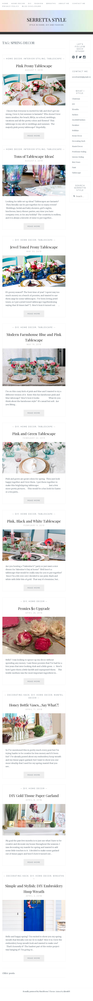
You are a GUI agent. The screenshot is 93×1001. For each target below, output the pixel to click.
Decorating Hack (18, 701)
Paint (74, 168)
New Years (76, 162)
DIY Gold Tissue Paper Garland (34, 801)
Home (5, 3)
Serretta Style (46, 19)
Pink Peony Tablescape (34, 65)
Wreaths (51, 3)
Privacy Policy (10, 6)
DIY (29, 3)
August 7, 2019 (34, 70)
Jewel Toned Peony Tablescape (34, 247)
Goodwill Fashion (78, 120)
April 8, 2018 (34, 806)
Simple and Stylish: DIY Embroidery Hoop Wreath (34, 894)
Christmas (76, 99)
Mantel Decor (77, 146)
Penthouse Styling (79, 152)
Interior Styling (34, 59)
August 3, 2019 (34, 161)
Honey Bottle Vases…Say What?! (34, 710)
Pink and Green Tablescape (34, 433)
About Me (64, 3)
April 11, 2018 (34, 715)
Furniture (75, 125)
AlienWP (66, 997)
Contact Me (78, 3)
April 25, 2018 (34, 618)
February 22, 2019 (34, 438)
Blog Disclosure (31, 6)
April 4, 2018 (34, 902)
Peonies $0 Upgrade (34, 614)
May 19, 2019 (34, 344)
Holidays (75, 131)
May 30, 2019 (33, 251)
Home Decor (18, 3)
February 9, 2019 (34, 531)
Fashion (38, 3)
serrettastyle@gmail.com (82, 77)
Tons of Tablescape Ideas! (34, 156)
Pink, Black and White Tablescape (33, 523)
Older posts (9, 978)
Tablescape (54, 59)
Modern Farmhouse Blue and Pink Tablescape (34, 337)
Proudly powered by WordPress (35, 997)
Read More (36, 136)
